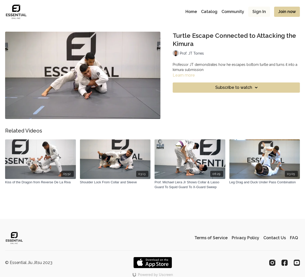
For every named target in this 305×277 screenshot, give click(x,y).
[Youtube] (297, 263)
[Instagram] (272, 263)
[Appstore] (152, 262)
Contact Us (274, 237)
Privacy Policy (245, 237)
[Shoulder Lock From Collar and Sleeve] (115, 182)
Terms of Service (211, 237)
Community (232, 11)
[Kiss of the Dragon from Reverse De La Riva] (40, 182)
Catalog (209, 11)
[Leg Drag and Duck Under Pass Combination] (264, 182)
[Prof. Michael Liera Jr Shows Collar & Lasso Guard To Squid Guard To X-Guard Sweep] (190, 185)
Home (191, 11)
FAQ (294, 237)
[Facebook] (284, 263)
